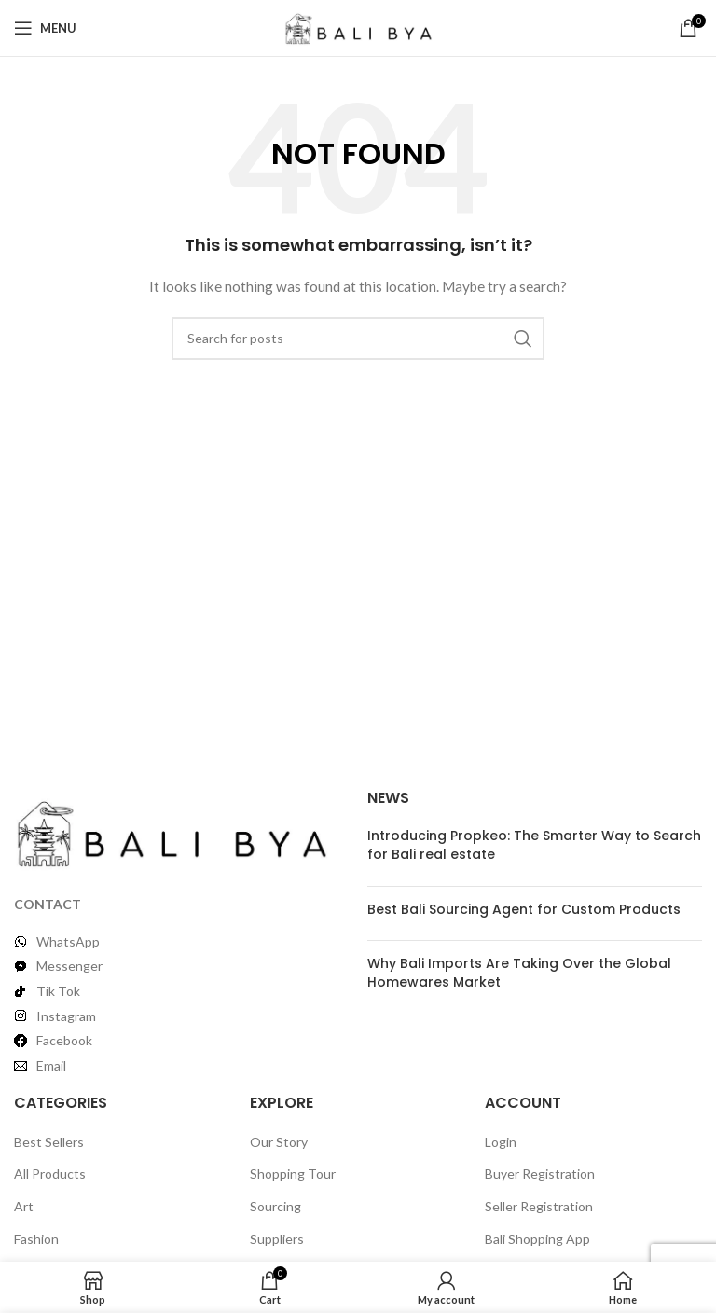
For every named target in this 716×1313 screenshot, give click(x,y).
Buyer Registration (540, 1174)
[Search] (358, 338)
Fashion (36, 1239)
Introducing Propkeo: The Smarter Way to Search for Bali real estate (534, 845)
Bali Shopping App (537, 1239)
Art (24, 1206)
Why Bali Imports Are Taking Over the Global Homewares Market (519, 972)
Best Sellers (49, 1142)
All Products (50, 1174)
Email (51, 1065)
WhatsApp (68, 941)
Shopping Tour (293, 1174)
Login (500, 1142)
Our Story (279, 1142)
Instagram (66, 1016)
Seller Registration (539, 1206)
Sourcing (275, 1206)
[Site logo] (358, 27)
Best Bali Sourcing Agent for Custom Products (524, 909)
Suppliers (277, 1239)
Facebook (64, 1040)
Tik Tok (58, 991)
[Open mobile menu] (45, 28)
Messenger (69, 966)
